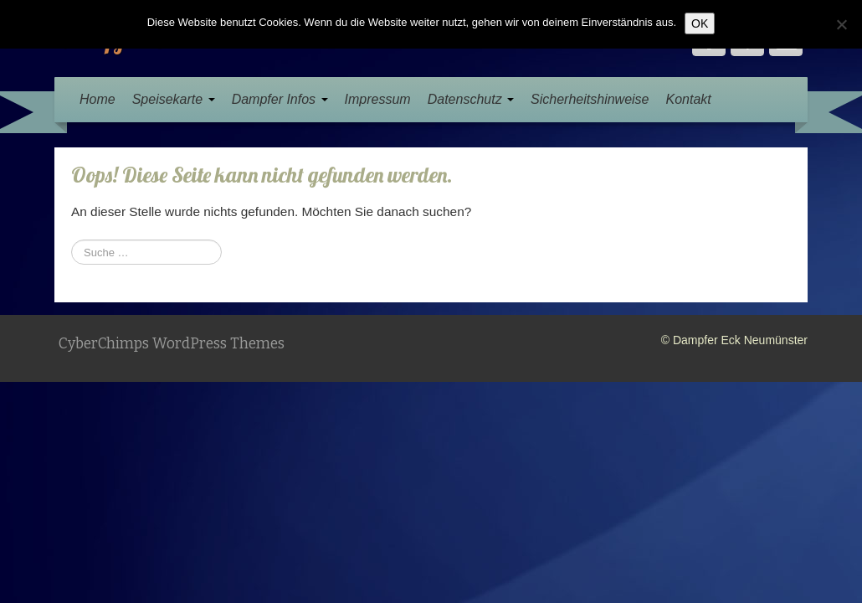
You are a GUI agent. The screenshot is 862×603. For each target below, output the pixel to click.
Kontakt (688, 99)
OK (699, 23)
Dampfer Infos (280, 99)
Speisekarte (173, 99)
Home (97, 99)
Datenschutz (471, 99)
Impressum (378, 99)
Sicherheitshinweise (590, 99)
